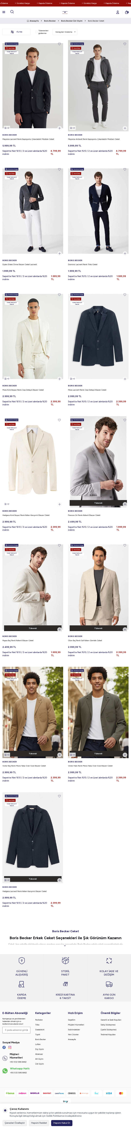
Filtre (16, 32)
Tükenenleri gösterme (41, 31)
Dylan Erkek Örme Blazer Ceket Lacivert (19, 264)
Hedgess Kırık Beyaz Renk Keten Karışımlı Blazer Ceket (26, 515)
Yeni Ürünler (73, 1034)
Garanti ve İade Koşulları (111, 1020)
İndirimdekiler (74, 1029)
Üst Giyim (39, 1064)
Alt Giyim (39, 1059)
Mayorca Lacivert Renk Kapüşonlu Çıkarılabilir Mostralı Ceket (28, 139)
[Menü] (3, 12)
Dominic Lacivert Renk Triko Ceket (82, 264)
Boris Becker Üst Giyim (71, 21)
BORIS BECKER (9, 135)
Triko (37, 1025)
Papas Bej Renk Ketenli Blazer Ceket (17, 640)
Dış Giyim (39, 1049)
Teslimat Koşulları (108, 1034)
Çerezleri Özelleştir (15, 1123)
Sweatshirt (39, 1029)
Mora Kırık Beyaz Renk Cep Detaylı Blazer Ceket (23, 390)
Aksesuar (39, 1054)
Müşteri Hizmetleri (76, 1025)
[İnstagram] (9, 1047)
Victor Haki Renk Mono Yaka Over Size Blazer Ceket (90, 766)
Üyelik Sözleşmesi (108, 1029)
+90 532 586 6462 (18, 1062)
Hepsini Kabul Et (61, 1123)
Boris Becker (50, 21)
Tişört (37, 1034)
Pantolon (39, 1020)
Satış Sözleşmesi (108, 1025)
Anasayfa (33, 21)
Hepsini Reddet (39, 1123)
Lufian (38, 1044)
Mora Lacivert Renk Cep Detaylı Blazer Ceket (87, 390)
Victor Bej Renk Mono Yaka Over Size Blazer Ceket (24, 766)
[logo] (65, 12)
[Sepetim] (127, 12)
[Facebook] (4, 1047)
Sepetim (71, 1020)
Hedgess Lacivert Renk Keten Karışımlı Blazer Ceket (24, 891)
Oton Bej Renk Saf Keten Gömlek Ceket (85, 640)
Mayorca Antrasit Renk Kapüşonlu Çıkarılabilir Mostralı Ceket (94, 139)
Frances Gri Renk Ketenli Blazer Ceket (84, 515)
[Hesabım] (118, 12)
